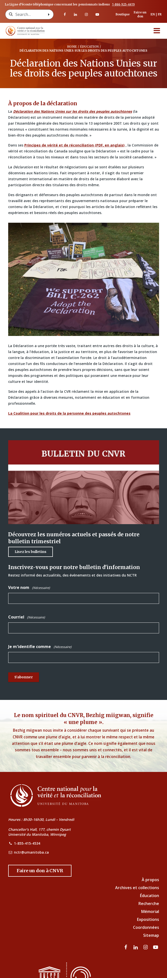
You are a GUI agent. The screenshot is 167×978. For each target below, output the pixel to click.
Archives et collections (137, 887)
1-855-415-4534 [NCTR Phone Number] (27, 843)
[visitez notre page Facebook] (64, 14)
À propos (150, 879)
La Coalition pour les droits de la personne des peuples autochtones (69, 413)
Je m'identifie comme (39, 647)
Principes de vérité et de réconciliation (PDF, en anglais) (74, 145)
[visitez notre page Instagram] (86, 14)
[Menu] (157, 31)
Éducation (149, 895)
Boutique (123, 14)
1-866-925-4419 (123, 4)
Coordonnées (146, 927)
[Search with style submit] (49, 14)
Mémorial (150, 911)
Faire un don (140, 14)
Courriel (26, 617)
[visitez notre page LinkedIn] (75, 14)
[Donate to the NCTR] (39, 871)
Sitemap (151, 935)
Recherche (148, 903)
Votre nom (29, 587)
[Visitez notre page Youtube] (97, 14)
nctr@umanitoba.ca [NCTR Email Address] (31, 852)
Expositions (148, 919)
